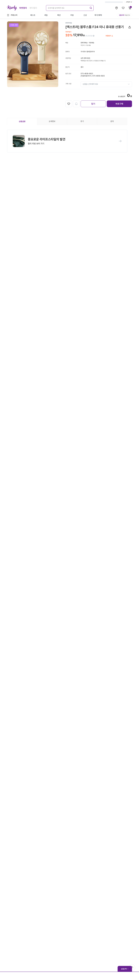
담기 (93, 103)
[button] (67, 141)
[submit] (90, 7)
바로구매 (119, 103)
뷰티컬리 (33, 8)
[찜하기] (68, 103)
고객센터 (129, 2)
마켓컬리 (23, 8)
